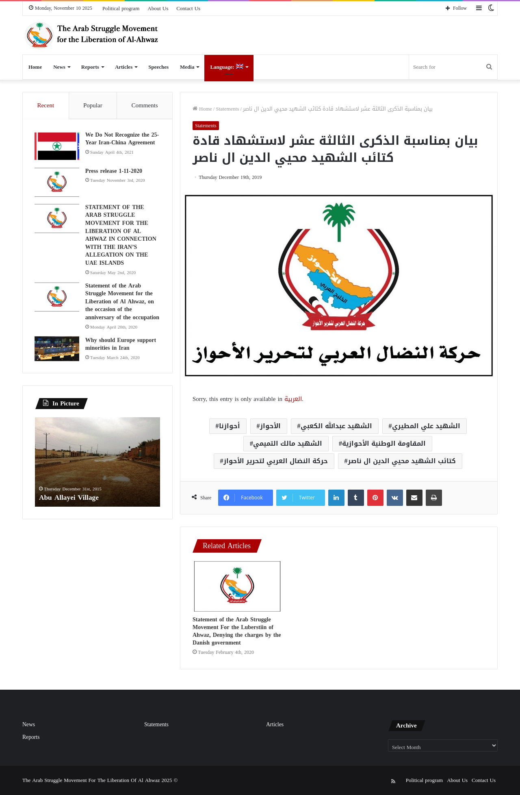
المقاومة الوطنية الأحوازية (384, 443)
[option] (97, 463)
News (59, 67)
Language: (226, 67)
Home (35, 67)
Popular (92, 105)
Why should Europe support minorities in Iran (121, 344)
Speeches (158, 67)
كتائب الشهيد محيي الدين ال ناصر (402, 461)
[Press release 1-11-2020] (57, 183)
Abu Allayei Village (70, 498)
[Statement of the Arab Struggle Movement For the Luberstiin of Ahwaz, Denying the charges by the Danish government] (237, 586)
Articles (123, 67)
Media (187, 67)
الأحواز (270, 426)
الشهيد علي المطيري (426, 426)
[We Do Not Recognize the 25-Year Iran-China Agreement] (57, 146)
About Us (157, 8)
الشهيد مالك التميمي (287, 443)
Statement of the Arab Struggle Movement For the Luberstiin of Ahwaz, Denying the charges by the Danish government (237, 631)
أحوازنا (229, 426)
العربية (293, 399)
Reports (90, 67)
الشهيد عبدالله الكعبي (336, 426)
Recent (45, 105)
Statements (227, 109)
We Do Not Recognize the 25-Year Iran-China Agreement (122, 139)
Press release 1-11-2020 (114, 171)
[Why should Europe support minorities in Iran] (57, 349)
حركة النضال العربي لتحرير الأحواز (275, 461)
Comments (145, 105)
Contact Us (188, 8)
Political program (120, 8)
